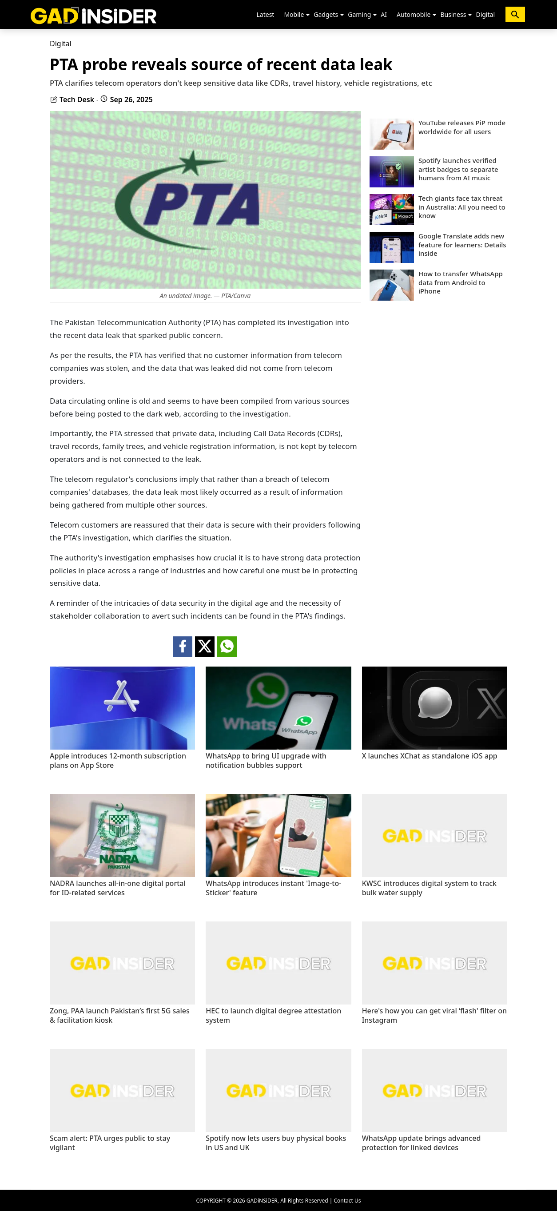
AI (384, 14)
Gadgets (326, 14)
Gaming (359, 14)
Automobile (413, 14)
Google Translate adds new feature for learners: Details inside (462, 245)
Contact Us (347, 1200)
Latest (266, 14)
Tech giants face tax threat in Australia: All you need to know (461, 207)
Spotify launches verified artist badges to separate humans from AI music (458, 169)
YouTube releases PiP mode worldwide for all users (461, 127)
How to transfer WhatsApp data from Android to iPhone (460, 282)
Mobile (294, 14)
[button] (308, 15)
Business (453, 14)
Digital (485, 14)
